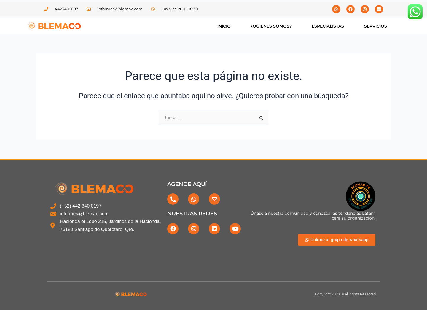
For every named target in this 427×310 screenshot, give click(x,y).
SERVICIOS (375, 26)
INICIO (224, 26)
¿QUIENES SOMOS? (271, 26)
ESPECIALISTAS (328, 26)
